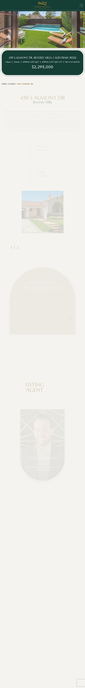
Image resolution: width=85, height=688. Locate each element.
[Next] (17, 249)
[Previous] (11, 249)
